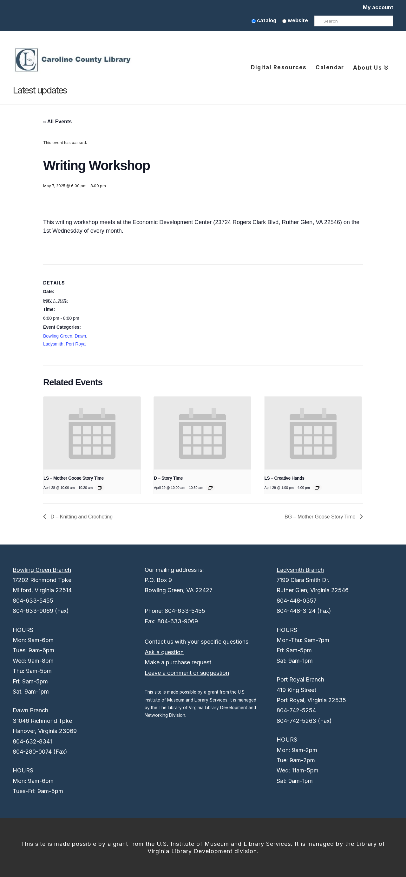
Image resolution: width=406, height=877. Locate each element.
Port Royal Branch (300, 679)
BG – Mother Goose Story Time (321, 516)
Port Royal (76, 343)
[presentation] (92, 433)
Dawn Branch (30, 710)
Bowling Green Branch (42, 569)
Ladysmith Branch (300, 569)
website (295, 20)
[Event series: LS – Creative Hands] (317, 488)
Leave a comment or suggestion (187, 672)
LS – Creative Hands (284, 478)
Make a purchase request (178, 662)
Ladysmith (53, 343)
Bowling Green (57, 336)
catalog (264, 20)
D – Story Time (168, 478)
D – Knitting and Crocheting (81, 516)
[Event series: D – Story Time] (210, 488)
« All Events (57, 121)
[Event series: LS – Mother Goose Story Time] (100, 488)
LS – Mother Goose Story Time (73, 478)
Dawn (80, 336)
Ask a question (164, 652)
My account (378, 7)
